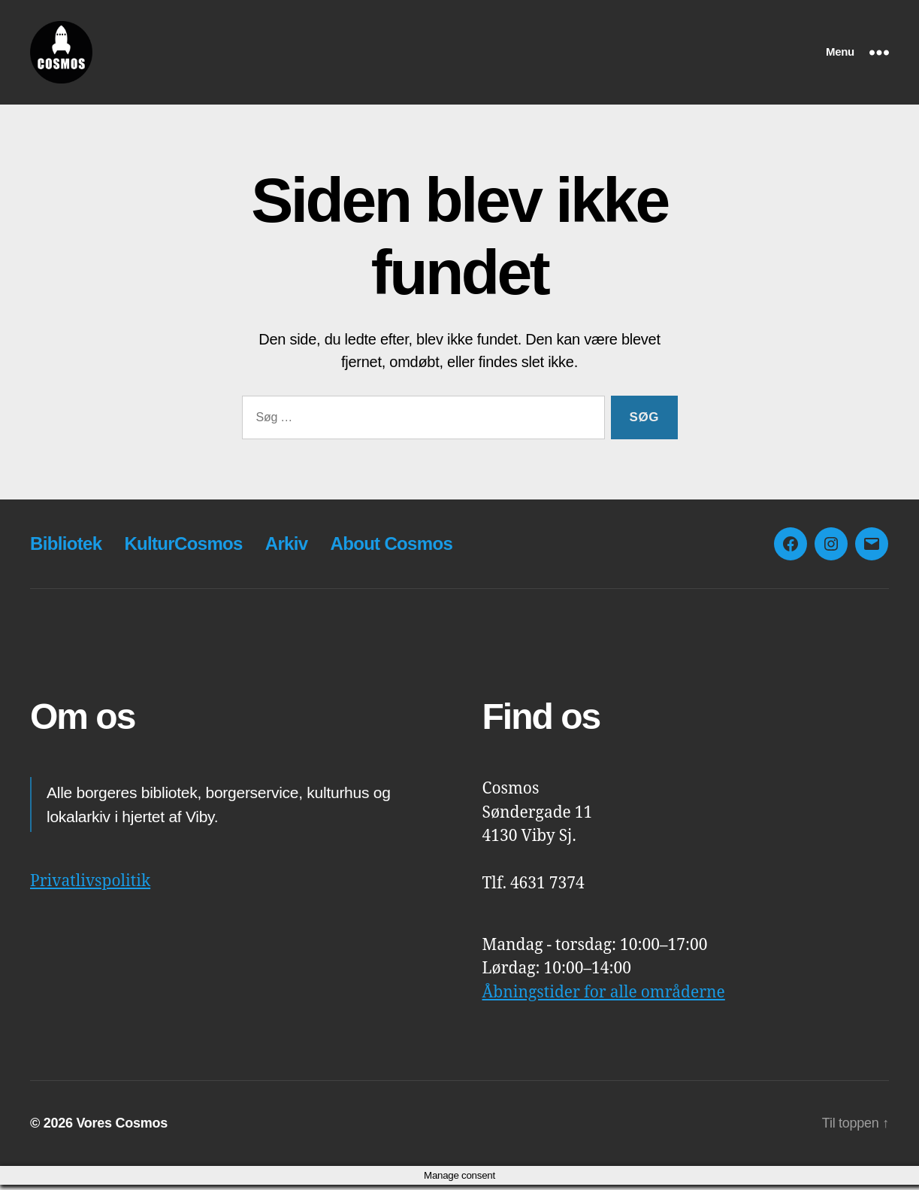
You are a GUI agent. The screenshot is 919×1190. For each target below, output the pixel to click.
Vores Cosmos (121, 1128)
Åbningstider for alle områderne (603, 997)
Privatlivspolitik (90, 886)
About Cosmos (391, 549)
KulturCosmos (183, 549)
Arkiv (286, 549)
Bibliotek (65, 549)
